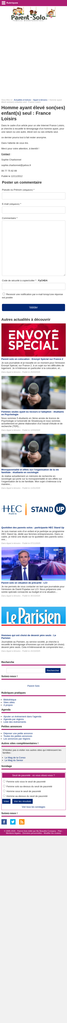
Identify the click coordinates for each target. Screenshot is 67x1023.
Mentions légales (13, 833)
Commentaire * (10, 218)
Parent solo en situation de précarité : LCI (24, 582)
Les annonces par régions (17, 738)
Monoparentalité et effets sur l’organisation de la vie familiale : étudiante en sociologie (30, 471)
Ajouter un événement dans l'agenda (22, 716)
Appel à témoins (40, 100)
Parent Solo (34, 686)
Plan (60, 831)
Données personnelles (32, 833)
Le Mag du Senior (14, 760)
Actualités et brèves (22, 100)
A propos (8, 705)
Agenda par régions (14, 719)
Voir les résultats (22, 801)
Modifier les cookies (52, 833)
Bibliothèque (10, 699)
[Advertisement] (33, 59)
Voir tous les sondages (33, 807)
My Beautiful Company (46, 831)
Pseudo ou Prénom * (18, 189)
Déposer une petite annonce (18, 733)
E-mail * (11, 204)
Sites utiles (9, 702)
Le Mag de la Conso (15, 757)
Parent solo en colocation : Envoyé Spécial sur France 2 (32, 359)
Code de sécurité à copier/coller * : (25, 280)
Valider (33, 307)
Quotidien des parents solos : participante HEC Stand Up (32, 527)
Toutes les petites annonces (18, 736)
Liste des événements (15, 722)
